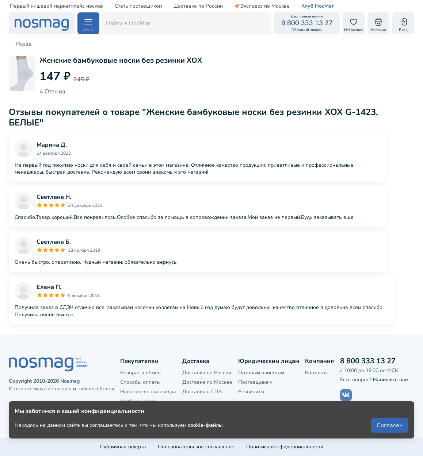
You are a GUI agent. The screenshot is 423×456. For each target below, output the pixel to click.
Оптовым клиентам (261, 372)
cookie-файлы (205, 431)
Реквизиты (251, 391)
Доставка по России (198, 6)
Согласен (390, 431)
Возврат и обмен (140, 372)
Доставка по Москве (207, 382)
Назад (20, 44)
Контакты (316, 372)
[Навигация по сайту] (88, 23)
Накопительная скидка (148, 391)
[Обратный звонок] (307, 23)
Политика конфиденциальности (284, 446)
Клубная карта (138, 401)
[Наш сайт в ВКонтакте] (346, 395)
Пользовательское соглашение (196, 446)
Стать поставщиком (138, 6)
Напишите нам (390, 379)
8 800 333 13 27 (368, 361)
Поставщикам (255, 382)
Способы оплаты (140, 382)
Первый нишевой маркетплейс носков (56, 6)
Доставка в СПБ (202, 391)
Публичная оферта (123, 446)
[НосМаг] (42, 23)
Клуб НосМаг (317, 6)
